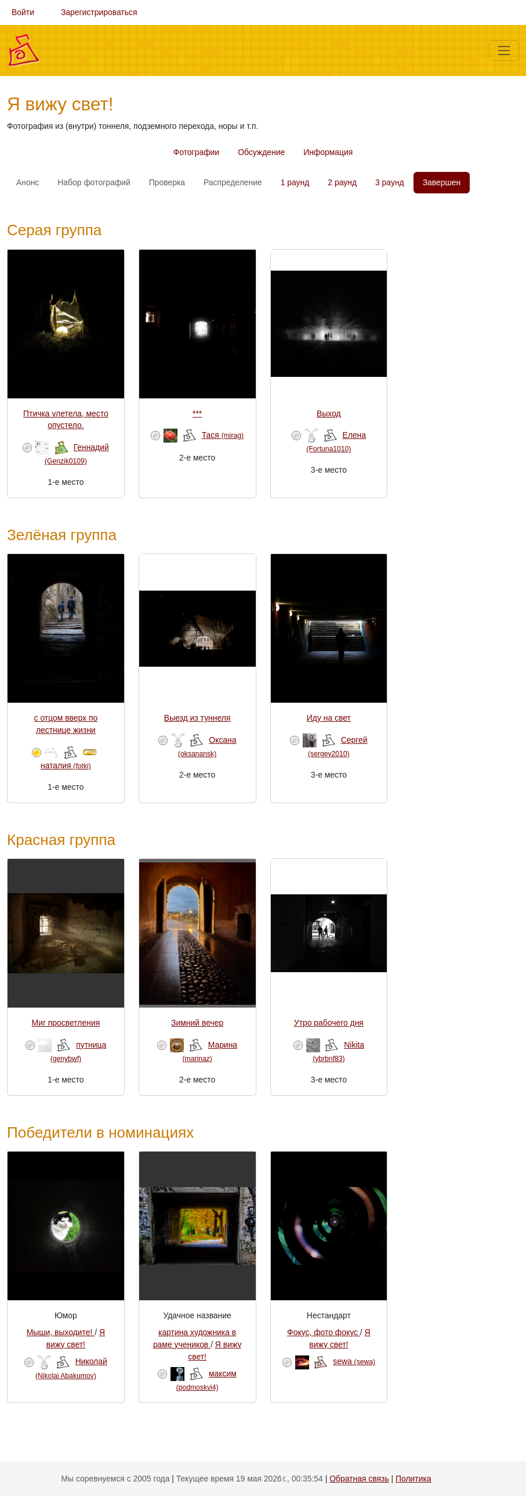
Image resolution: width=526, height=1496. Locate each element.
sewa (354, 1361)
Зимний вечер (197, 1022)
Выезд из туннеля (197, 717)
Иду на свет (329, 717)
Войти (23, 12)
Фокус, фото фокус (323, 1332)
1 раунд (295, 182)
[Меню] (504, 50)
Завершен (441, 182)
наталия (66, 765)
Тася (223, 435)
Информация (328, 152)
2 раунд (342, 182)
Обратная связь (359, 1478)
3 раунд (389, 182)
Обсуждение (261, 152)
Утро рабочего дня (329, 1022)
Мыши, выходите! (61, 1332)
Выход (329, 413)
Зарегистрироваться (99, 12)
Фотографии (196, 152)
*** (197, 413)
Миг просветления (66, 1022)
